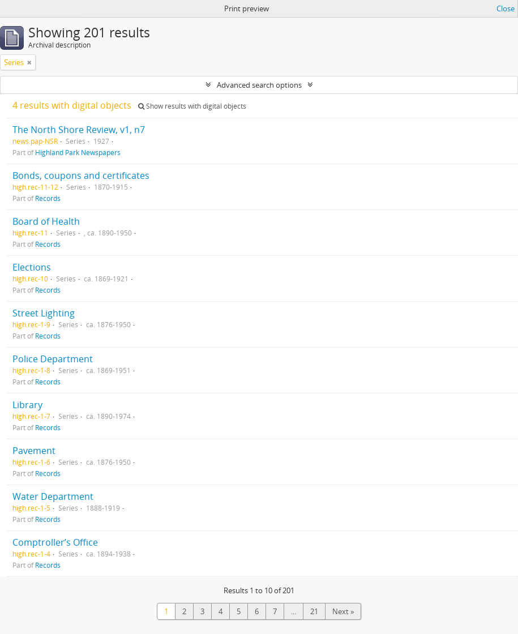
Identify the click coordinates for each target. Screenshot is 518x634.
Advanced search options (259, 85)
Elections (31, 267)
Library (27, 405)
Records (48, 198)
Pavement (33, 450)
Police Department (52, 359)
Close (505, 8)
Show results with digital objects (192, 106)
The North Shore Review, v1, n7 (78, 129)
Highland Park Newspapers (78, 152)
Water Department (52, 496)
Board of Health (46, 221)
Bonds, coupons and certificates (80, 175)
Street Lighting (43, 313)
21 (314, 611)
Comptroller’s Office (55, 542)
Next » (343, 611)
